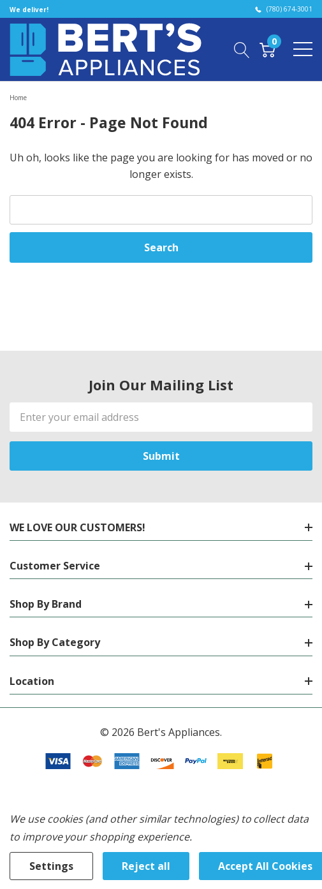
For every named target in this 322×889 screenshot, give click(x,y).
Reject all (146, 866)
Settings (51, 866)
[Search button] (242, 49)
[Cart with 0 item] (267, 49)
